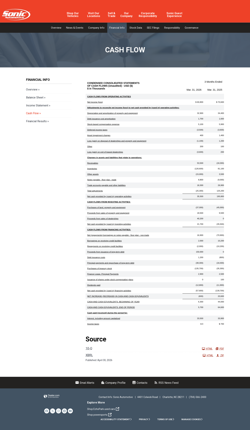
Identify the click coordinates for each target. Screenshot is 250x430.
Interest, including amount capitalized (103, 318)
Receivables (92, 163)
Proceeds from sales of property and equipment (108, 213)
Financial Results (36, 121)
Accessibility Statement (116, 419)
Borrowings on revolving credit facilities (104, 241)
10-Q (89, 348)
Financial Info (117, 27)
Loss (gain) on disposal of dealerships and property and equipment (116, 141)
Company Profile (113, 382)
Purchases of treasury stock (99, 268)
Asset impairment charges (98, 135)
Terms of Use (165, 419)
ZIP (220, 355)
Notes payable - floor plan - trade (101, 180)
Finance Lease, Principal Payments (103, 274)
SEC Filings (153, 27)
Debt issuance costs (96, 257)
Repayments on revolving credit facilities (105, 246)
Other (89, 146)
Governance (191, 27)
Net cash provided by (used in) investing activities (109, 224)
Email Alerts (84, 382)
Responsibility (172, 27)
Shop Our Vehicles (73, 15)
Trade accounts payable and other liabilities (106, 185)
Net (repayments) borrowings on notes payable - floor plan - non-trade (118, 235)
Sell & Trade (111, 15)
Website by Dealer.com (51, 396)
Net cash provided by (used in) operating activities (109, 196)
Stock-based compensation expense (103, 124)
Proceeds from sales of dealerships (103, 219)
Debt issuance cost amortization (101, 119)
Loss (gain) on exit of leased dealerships (105, 152)
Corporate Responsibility (148, 15)
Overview (56, 27)
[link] (46, 411)
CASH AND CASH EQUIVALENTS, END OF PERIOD (111, 307)
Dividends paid (93, 285)
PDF (219, 348)
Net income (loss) (95, 102)
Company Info (96, 27)
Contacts (139, 382)
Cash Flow (32, 113)
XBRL (89, 355)
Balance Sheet (34, 97)
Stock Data (136, 27)
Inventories (92, 169)
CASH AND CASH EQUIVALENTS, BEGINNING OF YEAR (113, 302)
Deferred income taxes (97, 130)
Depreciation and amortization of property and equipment (112, 113)
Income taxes (93, 324)
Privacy (144, 419)
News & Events (74, 27)
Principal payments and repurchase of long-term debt (110, 263)
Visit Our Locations (93, 15)
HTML (207, 348)
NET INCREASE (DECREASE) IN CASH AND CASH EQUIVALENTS (118, 296)
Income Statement (37, 105)
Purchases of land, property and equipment (106, 207)
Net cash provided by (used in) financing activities (109, 291)
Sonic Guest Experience (174, 15)
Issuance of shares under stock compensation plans (110, 280)
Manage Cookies (192, 419)
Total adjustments (95, 191)
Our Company (126, 15)
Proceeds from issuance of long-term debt (105, 252)
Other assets (93, 174)
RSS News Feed (166, 382)
